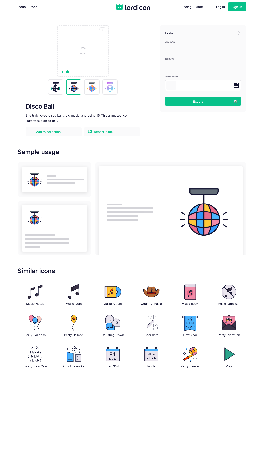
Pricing (186, 7)
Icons (22, 7)
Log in (220, 7)
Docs (33, 7)
